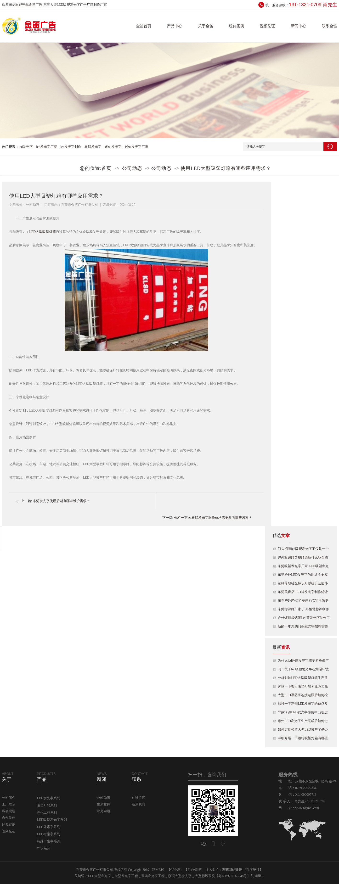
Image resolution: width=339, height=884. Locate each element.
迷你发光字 (113, 147)
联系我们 (138, 804)
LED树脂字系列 (48, 834)
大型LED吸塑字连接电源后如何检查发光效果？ (303, 696)
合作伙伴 (8, 818)
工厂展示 (8, 804)
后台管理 (194, 870)
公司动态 (132, 168)
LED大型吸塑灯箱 (42, 232)
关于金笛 (205, 26)
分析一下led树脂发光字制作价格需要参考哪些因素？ (213, 518)
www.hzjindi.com (307, 808)
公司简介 (8, 798)
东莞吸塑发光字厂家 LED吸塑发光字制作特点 (303, 567)
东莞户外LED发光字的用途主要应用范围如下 (303, 576)
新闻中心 (298, 26)
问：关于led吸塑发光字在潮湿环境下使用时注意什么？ (303, 670)
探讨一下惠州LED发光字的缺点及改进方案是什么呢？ (303, 705)
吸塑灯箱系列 (47, 805)
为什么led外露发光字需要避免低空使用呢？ (303, 662)
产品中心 (174, 26)
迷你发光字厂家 (136, 147)
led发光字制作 (70, 147)
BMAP (158, 870)
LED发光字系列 (48, 798)
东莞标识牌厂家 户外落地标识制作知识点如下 (303, 610)
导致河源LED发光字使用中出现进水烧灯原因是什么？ (303, 714)
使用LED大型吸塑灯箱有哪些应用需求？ (226, 168)
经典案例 (236, 26)
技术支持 (103, 804)
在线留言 (138, 798)
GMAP (175, 870)
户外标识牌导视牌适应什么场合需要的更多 (303, 559)
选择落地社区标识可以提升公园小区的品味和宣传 (303, 585)
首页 (107, 168)
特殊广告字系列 (48, 841)
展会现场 (8, 811)
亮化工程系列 (47, 812)
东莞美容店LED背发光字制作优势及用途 (303, 593)
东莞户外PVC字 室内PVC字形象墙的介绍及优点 (303, 602)
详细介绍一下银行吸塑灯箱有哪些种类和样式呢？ (303, 739)
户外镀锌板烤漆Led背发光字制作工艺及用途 (304, 619)
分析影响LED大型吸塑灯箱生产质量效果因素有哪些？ (303, 679)
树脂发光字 (93, 147)
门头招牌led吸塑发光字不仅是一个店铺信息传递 (303, 550)
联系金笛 (329, 26)
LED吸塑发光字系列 (52, 820)
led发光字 (26, 147)
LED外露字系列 (48, 827)
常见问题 (103, 811)
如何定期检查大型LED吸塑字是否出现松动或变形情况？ (303, 731)
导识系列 (43, 848)
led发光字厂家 (46, 147)
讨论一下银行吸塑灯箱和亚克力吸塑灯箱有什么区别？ (303, 688)
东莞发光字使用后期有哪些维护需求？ (61, 501)
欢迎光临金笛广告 (28, 4)
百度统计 (253, 870)
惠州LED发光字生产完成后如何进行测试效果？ (303, 722)
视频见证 (267, 26)
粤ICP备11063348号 (232, 876)
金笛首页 (143, 26)
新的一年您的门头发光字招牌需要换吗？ (303, 628)
